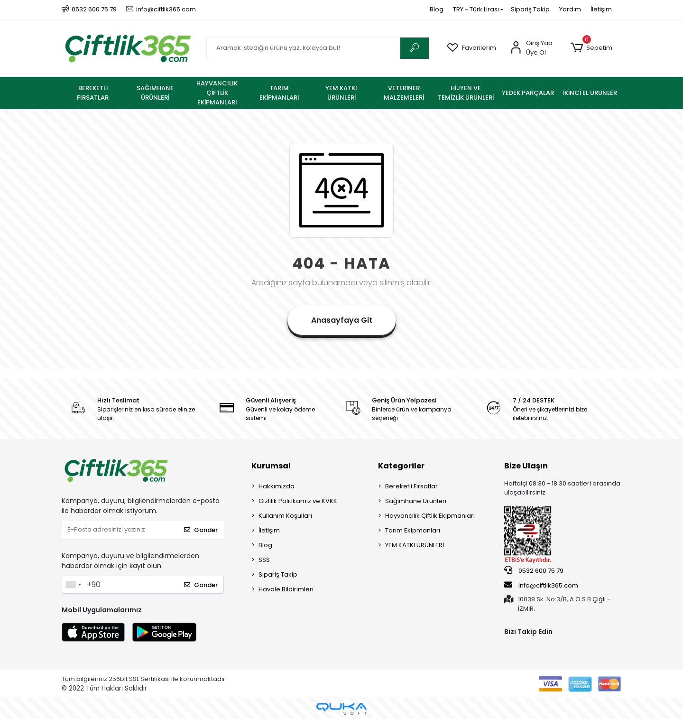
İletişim (601, 9)
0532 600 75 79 (533, 570)
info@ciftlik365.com (541, 585)
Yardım (570, 9)
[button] (591, 48)
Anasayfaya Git (341, 320)
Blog (436, 9)
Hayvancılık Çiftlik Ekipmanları (430, 515)
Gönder (201, 529)
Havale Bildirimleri (286, 589)
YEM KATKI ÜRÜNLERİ (414, 545)
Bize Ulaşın (526, 465)
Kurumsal (271, 465)
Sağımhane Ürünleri (415, 500)
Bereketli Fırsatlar (411, 486)
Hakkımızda (276, 486)
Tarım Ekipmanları (412, 530)
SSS (264, 559)
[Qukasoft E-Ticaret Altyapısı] (341, 709)
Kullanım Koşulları (285, 515)
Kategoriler (401, 465)
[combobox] (73, 584)
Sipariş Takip (530, 9)
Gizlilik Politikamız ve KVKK (297, 500)
